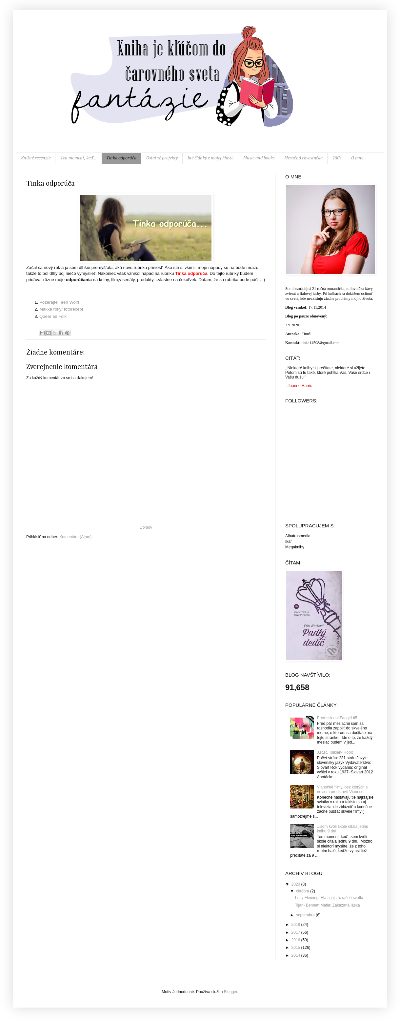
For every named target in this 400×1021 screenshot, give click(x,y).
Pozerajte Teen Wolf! (59, 302)
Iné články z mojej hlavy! (210, 158)
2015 (296, 947)
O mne (357, 158)
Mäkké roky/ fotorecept (61, 309)
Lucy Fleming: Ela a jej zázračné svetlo (329, 897)
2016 (296, 940)
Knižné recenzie (35, 158)
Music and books (258, 158)
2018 (296, 924)
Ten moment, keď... (78, 158)
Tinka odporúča (121, 158)
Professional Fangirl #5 (337, 718)
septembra (306, 915)
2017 (296, 932)
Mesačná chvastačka (303, 158)
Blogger (230, 992)
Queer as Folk (53, 316)
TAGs (336, 158)
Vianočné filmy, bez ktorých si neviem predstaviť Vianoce (343, 789)
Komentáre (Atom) (75, 537)
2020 (296, 884)
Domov (146, 527)
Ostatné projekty (162, 158)
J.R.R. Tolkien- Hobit (335, 752)
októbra (303, 891)
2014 (296, 955)
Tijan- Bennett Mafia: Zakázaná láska (327, 905)
